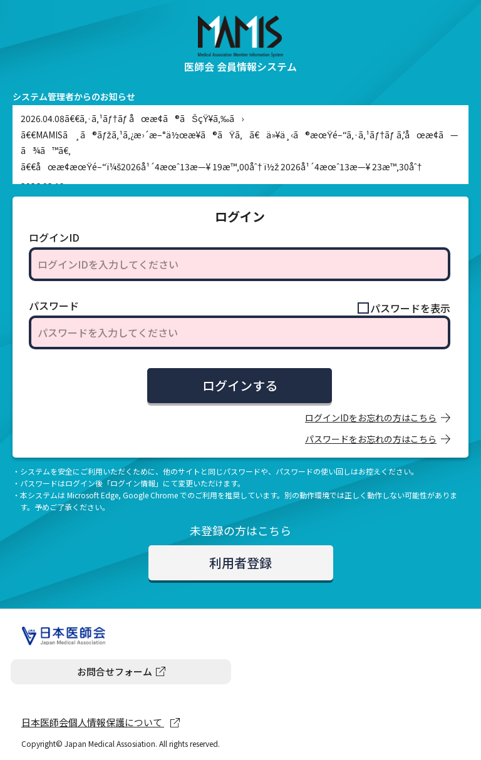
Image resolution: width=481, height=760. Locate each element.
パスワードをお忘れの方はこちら (371, 439)
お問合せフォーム (114, 671)
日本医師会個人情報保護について (92, 722)
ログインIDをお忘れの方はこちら (371, 417)
